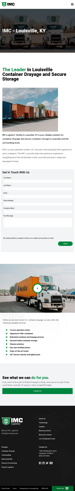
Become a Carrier (45, 435)
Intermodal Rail (6, 459)
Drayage (4, 447)
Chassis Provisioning (9, 463)
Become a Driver (45, 431)
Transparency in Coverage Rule (28, 488)
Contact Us (37, 391)
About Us (42, 419)
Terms (15, 488)
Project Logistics (7, 467)
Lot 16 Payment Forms (47, 439)
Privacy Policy (5, 488)
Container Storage (8, 451)
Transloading (6, 455)
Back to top (62, 488)
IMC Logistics (12, 430)
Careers (42, 427)
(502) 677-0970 (45, 385)
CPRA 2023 (44, 488)
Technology (43, 423)
